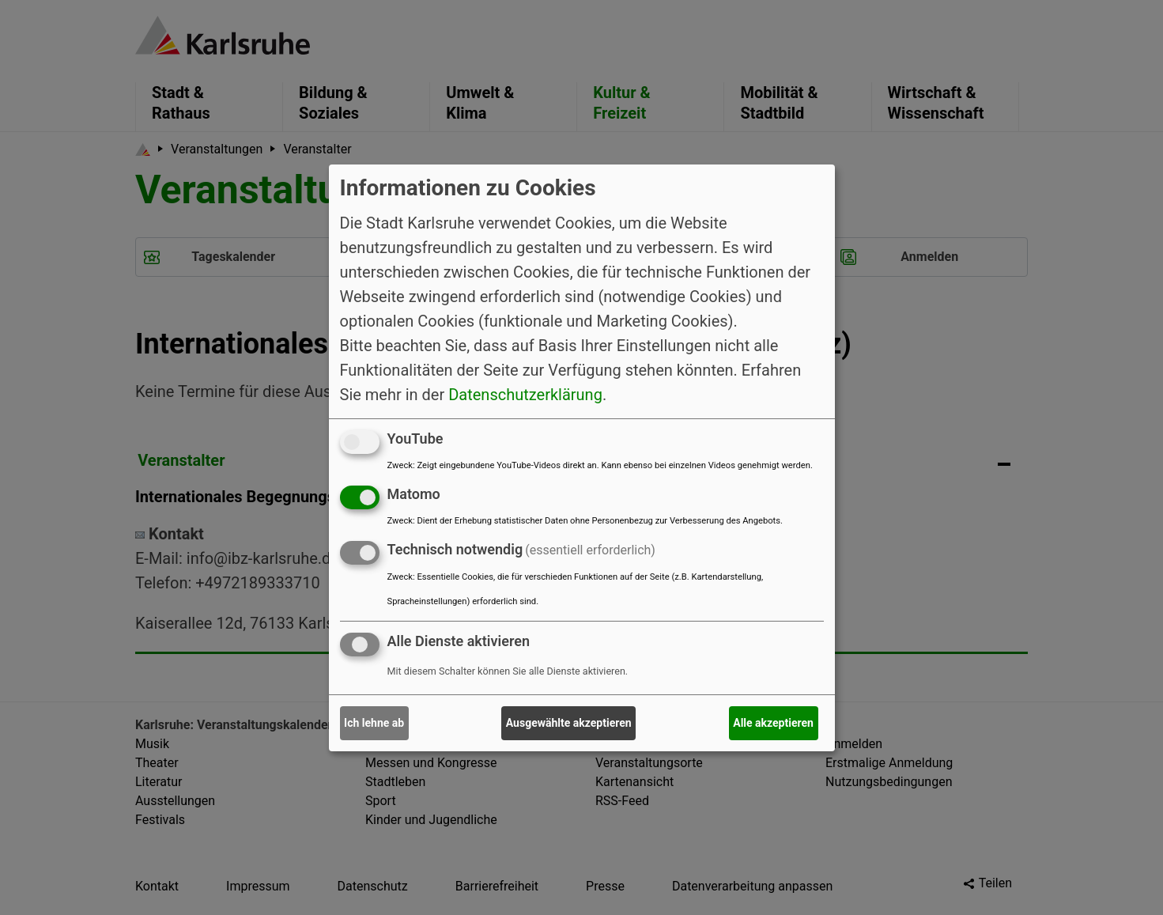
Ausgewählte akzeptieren (569, 722)
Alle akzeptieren (773, 722)
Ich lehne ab (374, 722)
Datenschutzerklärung (525, 394)
